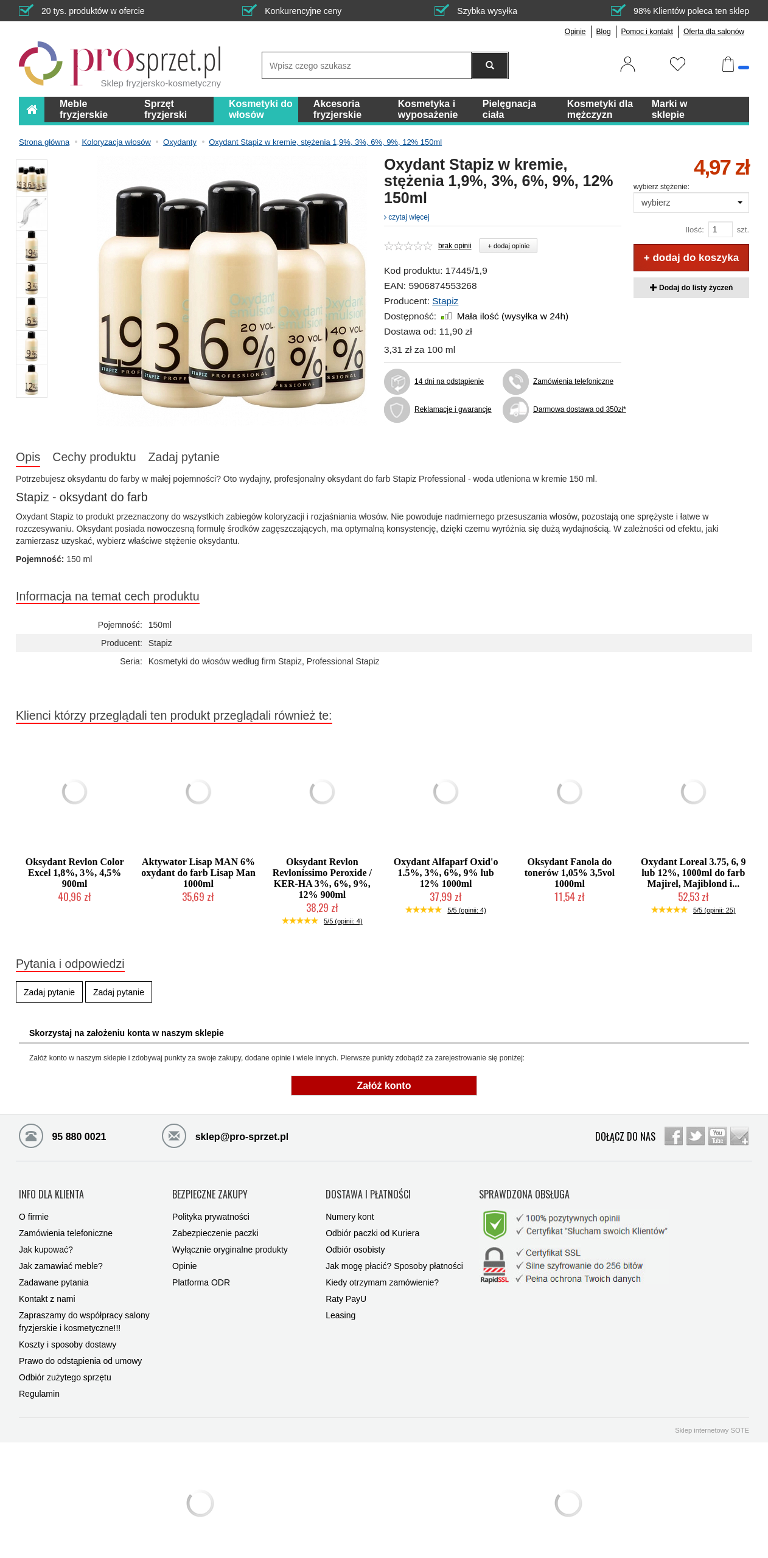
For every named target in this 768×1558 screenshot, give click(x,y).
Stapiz (445, 301)
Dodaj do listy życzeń (691, 287)
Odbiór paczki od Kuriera (372, 1227)
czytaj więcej (407, 217)
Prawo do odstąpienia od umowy (80, 1355)
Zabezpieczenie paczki (215, 1227)
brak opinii (455, 246)
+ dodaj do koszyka (691, 257)
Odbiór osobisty (355, 1243)
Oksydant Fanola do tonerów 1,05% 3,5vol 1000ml (570, 873)
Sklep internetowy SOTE (712, 1424)
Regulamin (39, 1388)
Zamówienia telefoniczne (573, 381)
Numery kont (350, 1210)
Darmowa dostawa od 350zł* (577, 409)
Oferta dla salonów (713, 31)
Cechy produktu (94, 457)
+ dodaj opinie (508, 245)
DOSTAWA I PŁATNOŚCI (368, 1191)
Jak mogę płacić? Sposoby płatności (394, 1260)
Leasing (340, 1309)
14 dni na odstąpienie (449, 381)
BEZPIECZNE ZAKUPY (210, 1191)
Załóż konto (384, 1085)
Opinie (575, 31)
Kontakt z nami (47, 1293)
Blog (603, 31)
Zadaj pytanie (184, 457)
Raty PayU (346, 1293)
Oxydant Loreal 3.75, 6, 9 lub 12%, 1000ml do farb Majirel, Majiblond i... (693, 873)
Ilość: (694, 229)
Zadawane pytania (53, 1276)
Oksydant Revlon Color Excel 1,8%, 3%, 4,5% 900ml (75, 873)
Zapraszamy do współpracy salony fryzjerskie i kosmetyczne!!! (84, 1315)
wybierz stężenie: (661, 187)
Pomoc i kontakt (647, 31)
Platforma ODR (201, 1276)
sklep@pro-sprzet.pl (225, 1135)
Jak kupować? (46, 1243)
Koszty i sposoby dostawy (67, 1338)
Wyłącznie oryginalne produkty (230, 1243)
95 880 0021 (62, 1135)
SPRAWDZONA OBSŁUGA (524, 1191)
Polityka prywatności (211, 1210)
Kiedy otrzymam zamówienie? (382, 1276)
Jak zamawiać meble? (61, 1260)
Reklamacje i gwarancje (453, 409)
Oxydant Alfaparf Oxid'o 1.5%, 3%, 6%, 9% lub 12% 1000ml (446, 873)
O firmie (34, 1210)
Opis (28, 457)
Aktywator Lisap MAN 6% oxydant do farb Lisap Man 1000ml (198, 873)
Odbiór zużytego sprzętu (65, 1371)
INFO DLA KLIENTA (51, 1191)
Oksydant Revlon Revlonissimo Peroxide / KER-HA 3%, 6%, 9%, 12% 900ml (322, 878)
